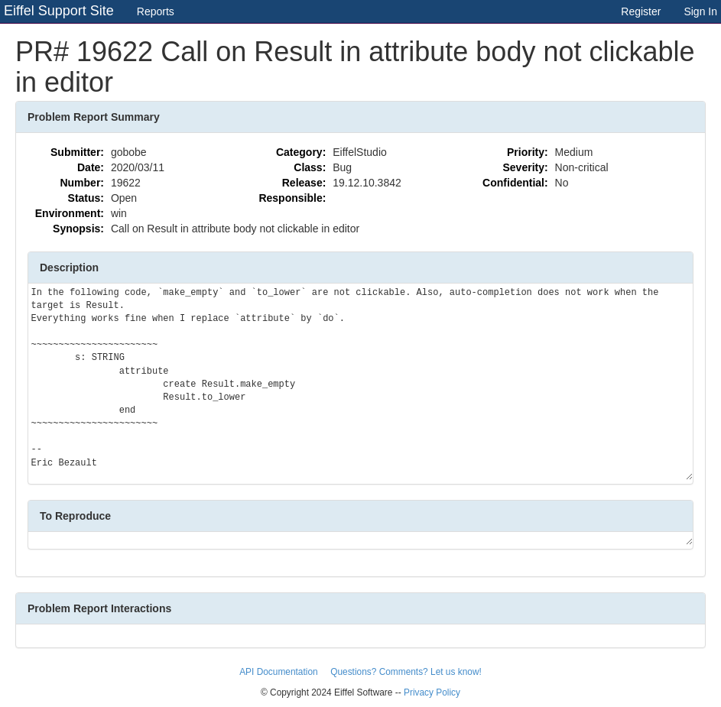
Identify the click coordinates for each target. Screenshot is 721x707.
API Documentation (279, 671)
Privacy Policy (432, 692)
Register (641, 11)
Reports (155, 11)
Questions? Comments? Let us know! (406, 671)
